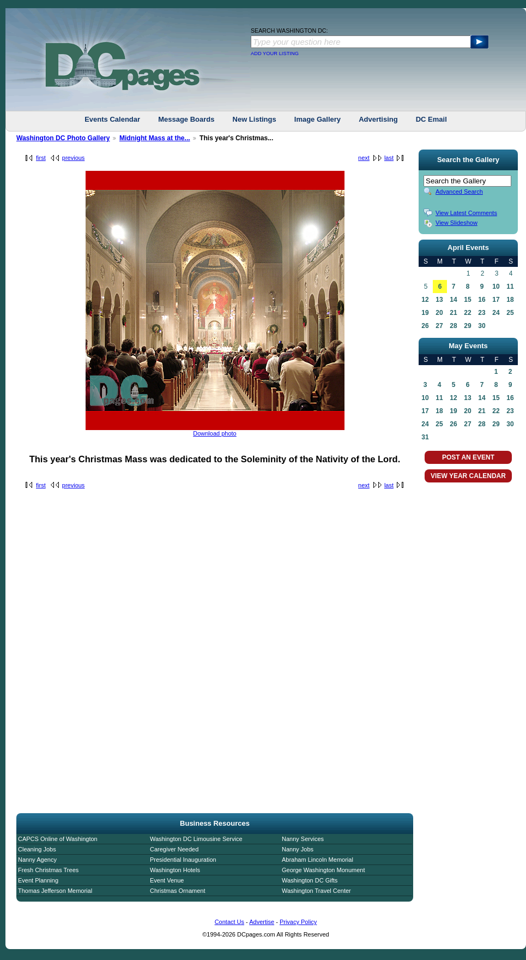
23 (481, 313)
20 (439, 313)
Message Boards (186, 119)
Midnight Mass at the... (154, 138)
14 (453, 299)
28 (453, 326)
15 (467, 299)
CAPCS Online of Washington (58, 839)
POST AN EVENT (468, 457)
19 (424, 313)
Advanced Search (459, 191)
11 (509, 286)
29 (467, 326)
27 (439, 326)
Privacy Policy (298, 922)
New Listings (254, 119)
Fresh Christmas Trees (48, 870)
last (389, 157)
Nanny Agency (37, 859)
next (364, 157)
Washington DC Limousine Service (196, 839)
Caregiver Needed (174, 849)
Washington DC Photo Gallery (63, 138)
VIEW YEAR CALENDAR (468, 476)
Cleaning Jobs (37, 849)
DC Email (431, 119)
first (41, 157)
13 (439, 299)
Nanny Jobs (297, 849)
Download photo (215, 433)
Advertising (378, 119)
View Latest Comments (466, 213)
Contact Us (229, 922)
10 (495, 286)
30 (481, 326)
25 (509, 313)
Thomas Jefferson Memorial (55, 890)
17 (495, 299)
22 (467, 313)
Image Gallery (317, 119)
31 (424, 437)
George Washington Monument (323, 870)
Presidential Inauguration (183, 859)
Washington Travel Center (316, 890)
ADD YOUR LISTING (275, 53)
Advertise (261, 922)
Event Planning (38, 880)
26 (424, 326)
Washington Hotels (175, 870)
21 (453, 313)
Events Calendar (112, 119)
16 (481, 299)
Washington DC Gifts (309, 880)
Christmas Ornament (177, 890)
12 (424, 299)
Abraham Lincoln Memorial (317, 859)
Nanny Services (303, 839)
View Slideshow (456, 222)
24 (495, 313)
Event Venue (167, 880)
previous (73, 157)
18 (509, 299)
